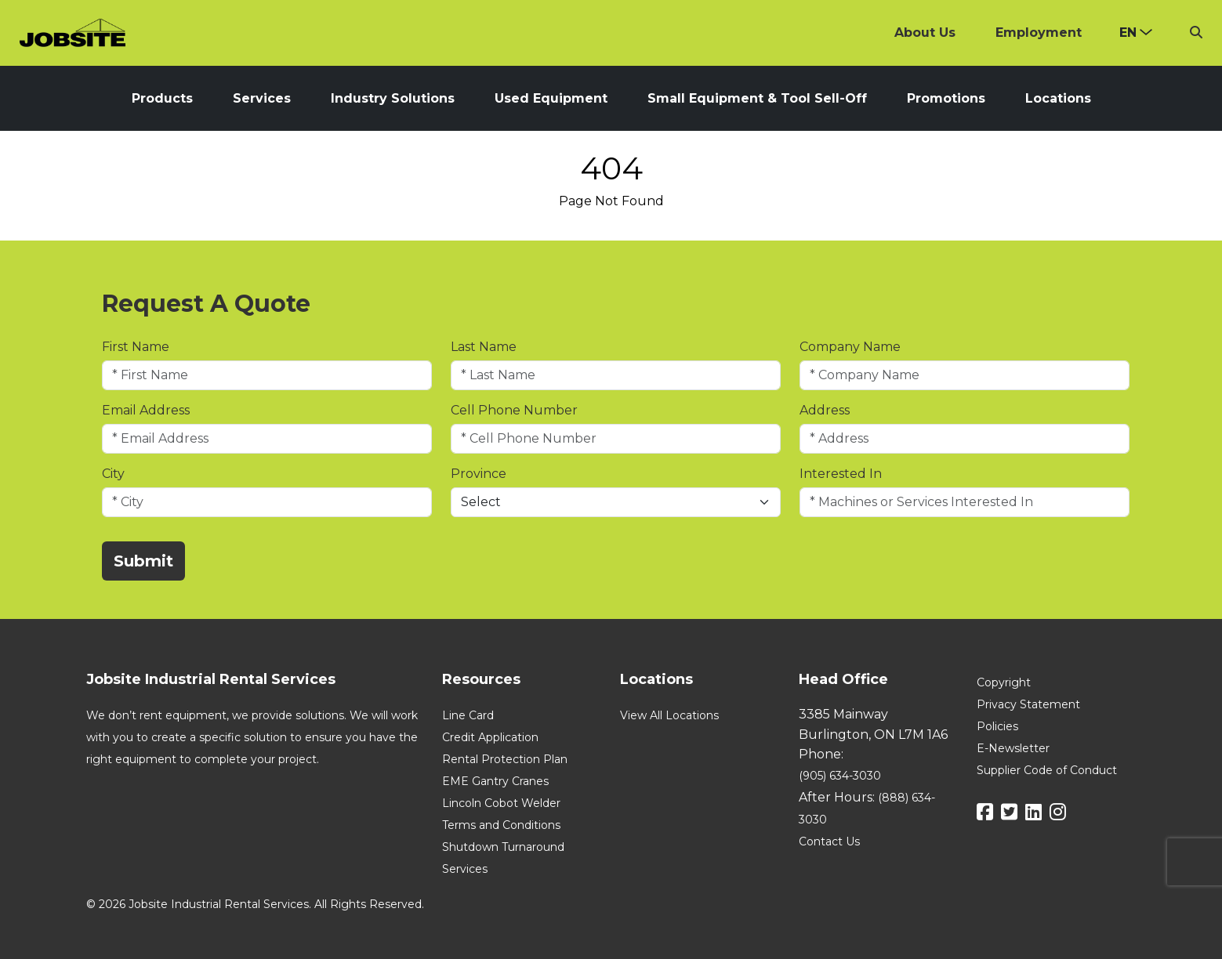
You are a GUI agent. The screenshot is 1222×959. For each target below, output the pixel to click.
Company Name (850, 346)
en (1128, 32)
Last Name (484, 346)
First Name (135, 346)
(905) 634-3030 (840, 776)
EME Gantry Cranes (495, 781)
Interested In (841, 473)
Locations (1058, 98)
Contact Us (829, 841)
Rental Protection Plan (504, 759)
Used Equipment (551, 98)
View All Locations (669, 715)
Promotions (946, 98)
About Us (924, 32)
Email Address (146, 410)
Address (825, 410)
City (113, 473)
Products (162, 98)
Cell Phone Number (514, 410)
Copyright (1004, 682)
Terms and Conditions (501, 825)
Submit (143, 561)
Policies (997, 726)
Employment (1038, 32)
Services (262, 98)
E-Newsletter (1013, 748)
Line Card (468, 715)
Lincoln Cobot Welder (501, 803)
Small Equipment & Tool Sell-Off (757, 98)
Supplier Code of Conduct (1047, 770)
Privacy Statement (1028, 704)
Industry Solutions (393, 98)
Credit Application (490, 737)
